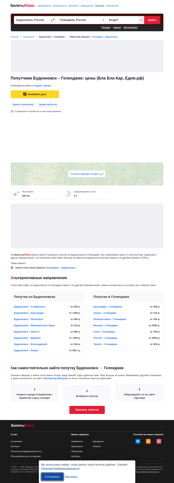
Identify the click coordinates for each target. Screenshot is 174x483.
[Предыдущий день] (104, 20)
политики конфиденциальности (145, 472)
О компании (16, 441)
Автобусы (73, 5)
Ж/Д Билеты (60, 5)
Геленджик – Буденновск (105, 37)
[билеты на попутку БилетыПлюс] (23, 426)
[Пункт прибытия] (79, 20)
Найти (152, 20)
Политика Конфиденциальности (60, 468)
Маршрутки (87, 5)
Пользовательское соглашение (26, 456)
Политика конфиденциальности (26, 451)
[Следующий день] (141, 20)
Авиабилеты (45, 5)
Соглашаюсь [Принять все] (52, 476)
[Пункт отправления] (35, 20)
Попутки (99, 5)
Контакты (15, 446)
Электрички (112, 5)
